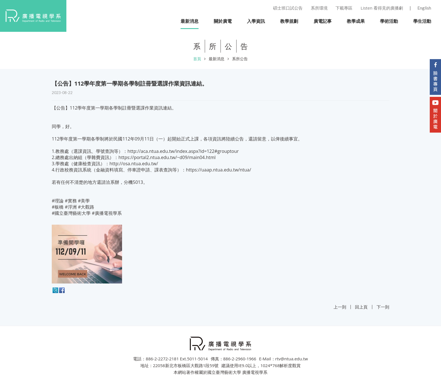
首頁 (197, 58)
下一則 (383, 307)
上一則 (340, 307)
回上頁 (361, 307)
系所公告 (240, 58)
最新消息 (216, 58)
